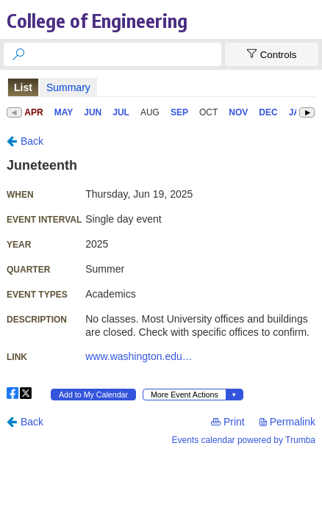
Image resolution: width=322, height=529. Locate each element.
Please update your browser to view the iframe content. (161, 87)
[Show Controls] (271, 54)
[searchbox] (125, 54)
